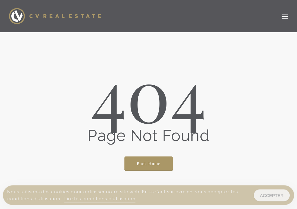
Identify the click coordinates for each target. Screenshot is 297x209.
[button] (285, 16)
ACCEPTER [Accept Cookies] (272, 196)
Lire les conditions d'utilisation (99, 200)
